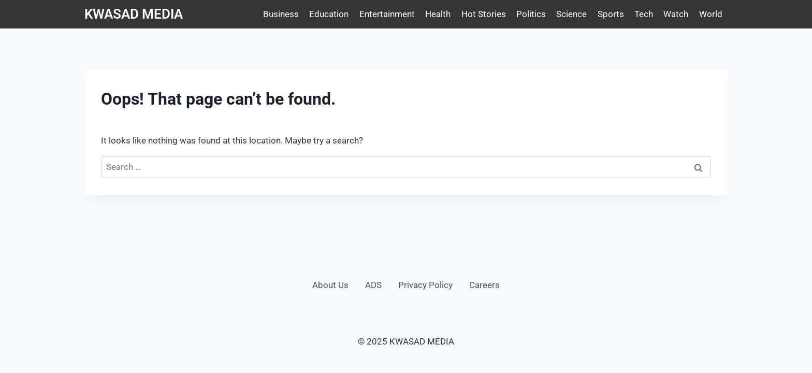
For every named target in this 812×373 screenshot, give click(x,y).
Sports (611, 14)
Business (281, 14)
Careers (484, 285)
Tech (643, 14)
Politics (531, 14)
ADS (373, 285)
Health (438, 14)
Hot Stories (483, 14)
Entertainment (387, 14)
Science (571, 14)
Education (329, 14)
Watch (675, 14)
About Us (330, 285)
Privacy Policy (425, 285)
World (710, 14)
